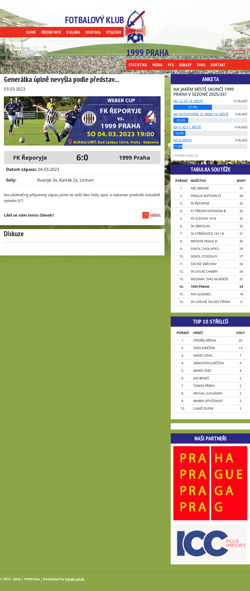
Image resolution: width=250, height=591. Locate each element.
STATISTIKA (138, 64)
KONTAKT (218, 64)
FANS (201, 64)
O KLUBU (73, 32)
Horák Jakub (74, 579)
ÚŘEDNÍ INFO (51, 32)
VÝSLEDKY (113, 32)
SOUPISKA (93, 32)
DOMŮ (31, 32)
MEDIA (157, 64)
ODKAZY (185, 64)
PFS (171, 64)
